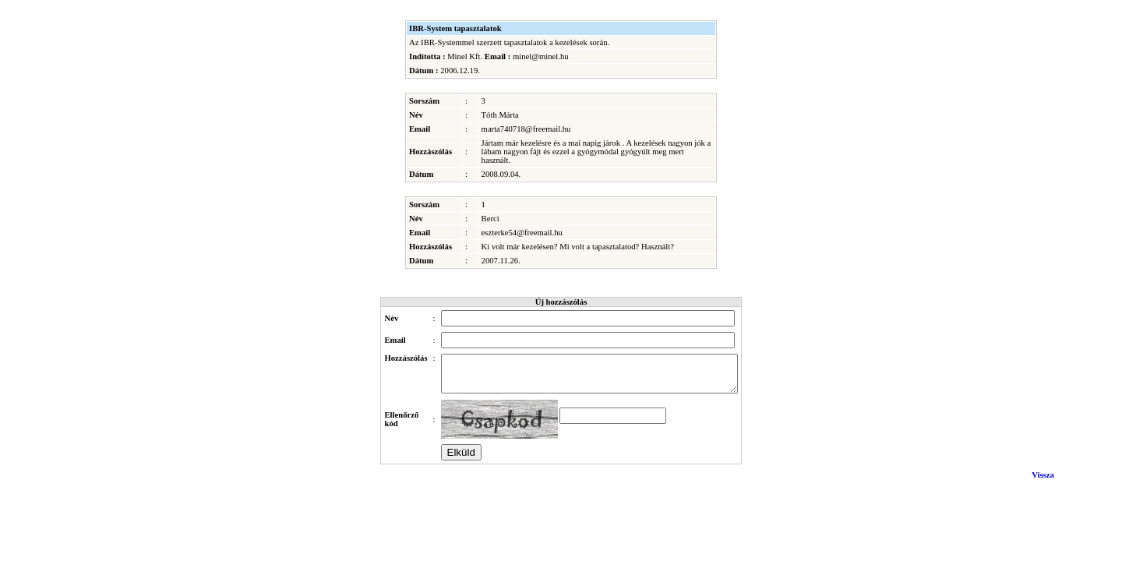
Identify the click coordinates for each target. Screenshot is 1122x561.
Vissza (1043, 482)
